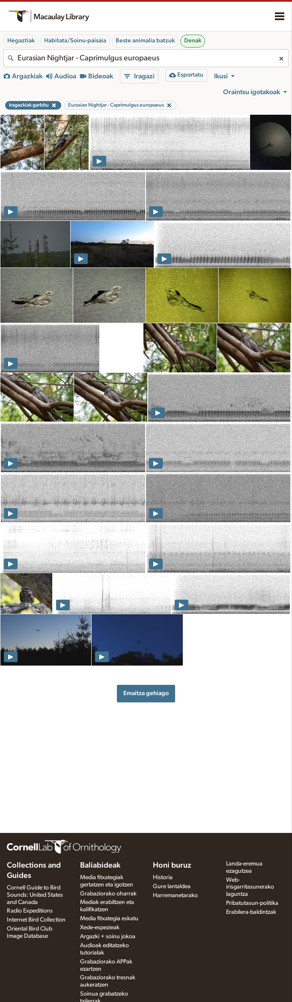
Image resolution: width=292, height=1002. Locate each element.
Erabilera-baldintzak (251, 912)
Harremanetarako (175, 895)
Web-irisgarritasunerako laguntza (250, 887)
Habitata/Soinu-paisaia (75, 41)
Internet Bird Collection (36, 920)
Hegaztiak (21, 41)
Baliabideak (100, 865)
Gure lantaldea (172, 886)
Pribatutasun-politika (252, 903)
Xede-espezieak (99, 928)
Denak (192, 41)
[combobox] (146, 58)
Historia (163, 877)
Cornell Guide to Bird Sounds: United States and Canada (35, 895)
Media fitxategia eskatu (109, 919)
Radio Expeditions (30, 911)
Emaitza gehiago (146, 693)
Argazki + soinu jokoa (107, 937)
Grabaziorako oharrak (108, 894)
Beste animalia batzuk (145, 41)
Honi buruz (172, 865)
